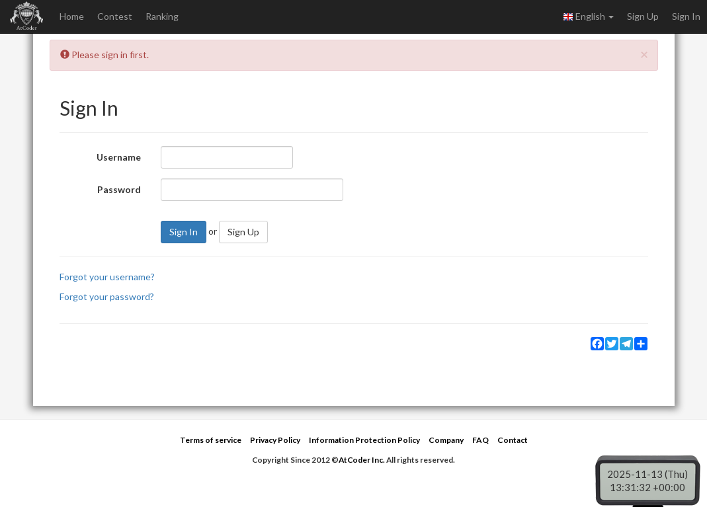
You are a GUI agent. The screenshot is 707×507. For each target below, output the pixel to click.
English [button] (588, 16)
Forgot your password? (107, 296)
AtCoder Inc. (362, 460)
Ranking (162, 16)
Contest (114, 16)
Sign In (686, 16)
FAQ (480, 440)
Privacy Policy (275, 440)
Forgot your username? (107, 276)
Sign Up (643, 16)
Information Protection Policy (364, 440)
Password (119, 189)
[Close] (644, 54)
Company (446, 440)
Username (119, 157)
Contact (512, 440)
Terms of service (210, 440)
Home (72, 16)
